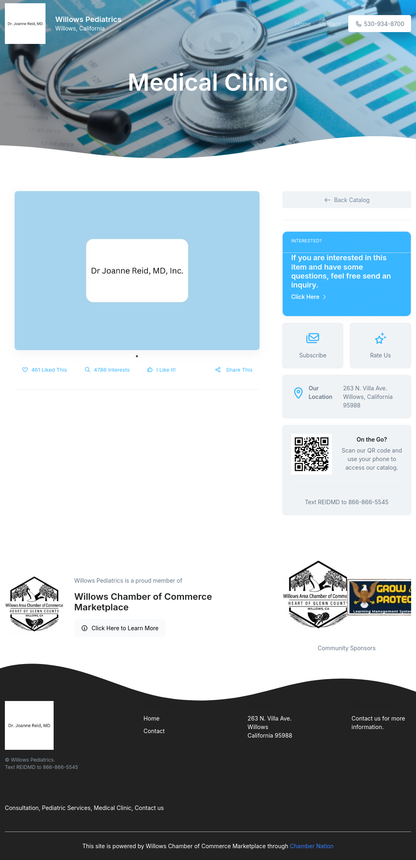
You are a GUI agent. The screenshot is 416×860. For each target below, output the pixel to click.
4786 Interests (107, 369)
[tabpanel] (137, 271)
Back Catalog (347, 199)
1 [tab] (137, 356)
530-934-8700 (379, 23)
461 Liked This (44, 369)
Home (303, 23)
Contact (329, 23)
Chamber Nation (312, 846)
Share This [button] (233, 369)
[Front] (27, 23)
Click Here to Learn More (120, 628)
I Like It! (161, 369)
